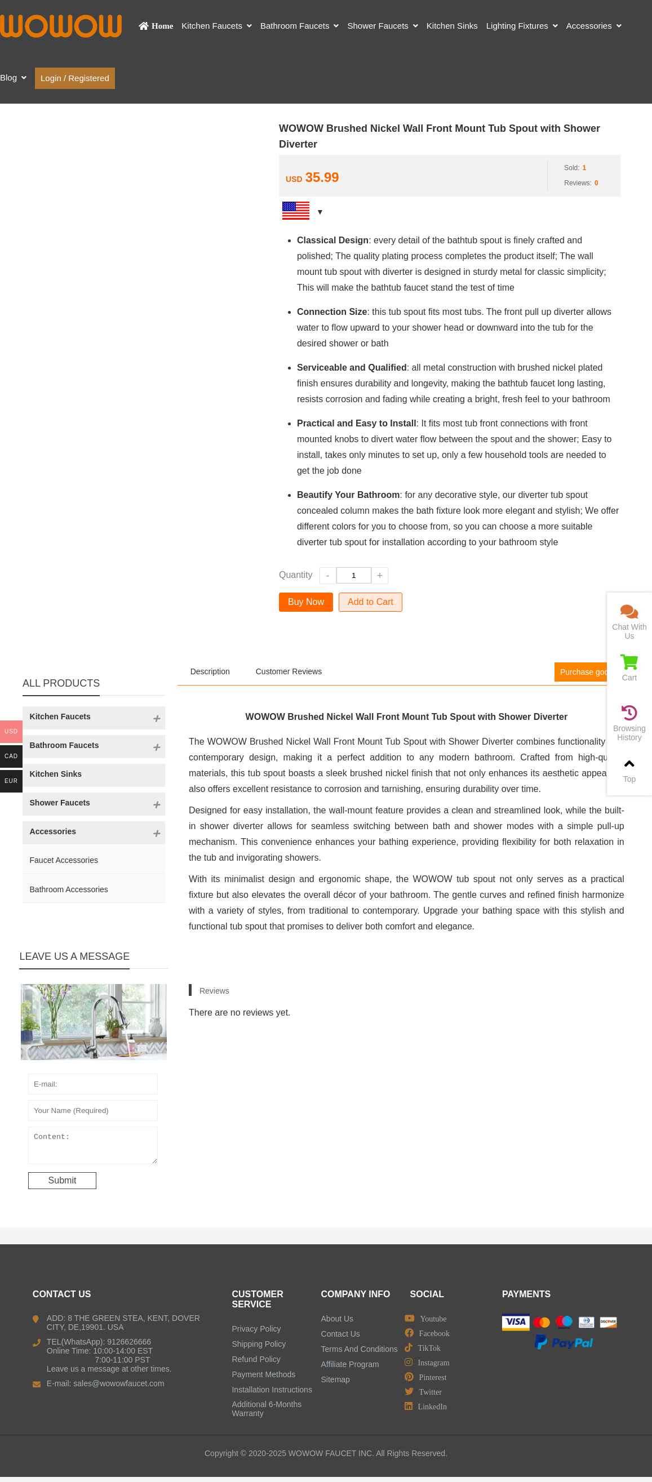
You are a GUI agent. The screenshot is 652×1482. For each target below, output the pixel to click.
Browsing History (629, 723)
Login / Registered (75, 78)
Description (210, 671)
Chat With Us (629, 622)
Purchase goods (588, 672)
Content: (93, 1148)
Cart (629, 668)
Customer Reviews (289, 671)
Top (629, 770)
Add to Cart (370, 602)
